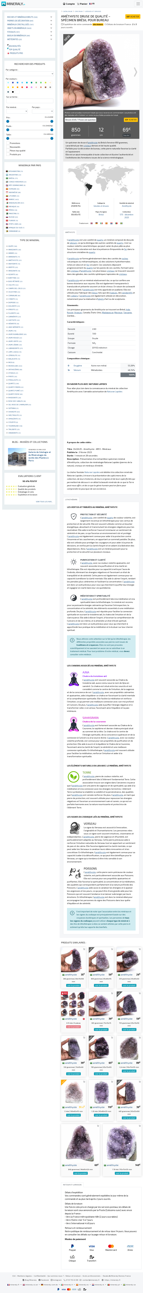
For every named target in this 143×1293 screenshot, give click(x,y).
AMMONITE (14, 257)
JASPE (12, 331)
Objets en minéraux (19, 28)
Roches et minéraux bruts (22, 17)
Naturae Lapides (114, 391)
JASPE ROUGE (15, 338)
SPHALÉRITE (14, 419)
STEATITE (13, 422)
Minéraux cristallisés (20, 24)
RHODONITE (14, 397)
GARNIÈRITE (14, 316)
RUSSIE (13, 217)
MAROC (14, 199)
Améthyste (126, 206)
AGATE (12, 246)
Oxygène (78, 365)
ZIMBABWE (14, 231)
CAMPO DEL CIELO (16, 288)
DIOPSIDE (13, 302)
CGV (13, 1276)
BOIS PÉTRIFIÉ (15, 281)
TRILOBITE (13, 429)
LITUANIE (14, 196)
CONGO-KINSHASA (17, 182)
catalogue (67, 11)
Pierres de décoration (20, 20)
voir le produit (73, 985)
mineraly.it (67, 1285)
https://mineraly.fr (113, 1280)
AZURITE (13, 274)
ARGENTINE (15, 175)
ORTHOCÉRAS (15, 369)
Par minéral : (11, 107)
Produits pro (15, 53)
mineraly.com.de (49, 1285)
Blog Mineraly (29, 1280)
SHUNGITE (14, 412)
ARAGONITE (14, 271)
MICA (11, 362)
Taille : (9, 134)
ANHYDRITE (14, 264)
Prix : (8, 117)
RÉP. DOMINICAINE (17, 185)
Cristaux (79, 11)
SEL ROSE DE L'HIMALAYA (19, 404)
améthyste (69, 974)
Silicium (77, 370)
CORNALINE (14, 295)
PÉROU (13, 210)
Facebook (44, 1280)
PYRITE (12, 376)
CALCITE (13, 285)
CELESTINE (14, 292)
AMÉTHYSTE (14, 260)
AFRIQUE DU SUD (16, 227)
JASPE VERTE (15, 341)
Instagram (56, 1280)
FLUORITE (13, 313)
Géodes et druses (93, 11)
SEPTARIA (13, 408)
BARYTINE (13, 278)
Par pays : (36, 107)
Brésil (101, 214)
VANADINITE (14, 433)
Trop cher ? (126, 135)
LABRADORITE (15, 348)
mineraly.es (82, 1285)
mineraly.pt (113, 1285)
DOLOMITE (14, 306)
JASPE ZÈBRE (15, 345)
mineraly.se (129, 1285)
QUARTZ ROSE (15, 394)
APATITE (13, 267)
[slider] (7, 121)
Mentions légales (24, 1276)
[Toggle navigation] (138, 4)
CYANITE (13, 299)
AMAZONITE (14, 249)
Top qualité (13, 49)
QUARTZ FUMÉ (15, 390)
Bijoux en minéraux (18, 35)
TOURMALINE (15, 426)
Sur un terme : (12, 97)
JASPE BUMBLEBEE (17, 334)
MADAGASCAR (16, 203)
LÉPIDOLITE (14, 355)
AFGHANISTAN (16, 171)
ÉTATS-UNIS (15, 224)
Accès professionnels (92, 1276)
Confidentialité (40, 1276)
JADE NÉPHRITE (15, 327)
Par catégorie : (12, 70)
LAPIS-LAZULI (14, 352)
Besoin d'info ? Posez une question (80, 120)
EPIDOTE (13, 309)
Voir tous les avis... (44, 501)
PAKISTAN (14, 213)
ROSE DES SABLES (17, 401)
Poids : (9, 126)
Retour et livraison (73, 1276)
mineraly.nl (98, 1285)
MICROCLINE (15, 366)
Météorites (14, 39)
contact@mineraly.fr (91, 1280)
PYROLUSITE (14, 380)
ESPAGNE (14, 189)
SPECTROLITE (15, 415)
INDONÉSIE (15, 192)
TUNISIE (13, 220)
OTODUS (13, 373)
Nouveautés (14, 46)
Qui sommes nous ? (55, 1276)
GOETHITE (14, 320)
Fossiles (13, 32)
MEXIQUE (14, 206)
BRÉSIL (13, 178)
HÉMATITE (13, 323)
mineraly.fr (13, 1285)
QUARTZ (13, 383)
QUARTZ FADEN (15, 387)
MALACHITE (14, 359)
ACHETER (133, 16)
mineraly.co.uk (30, 1285)
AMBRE (12, 253)
